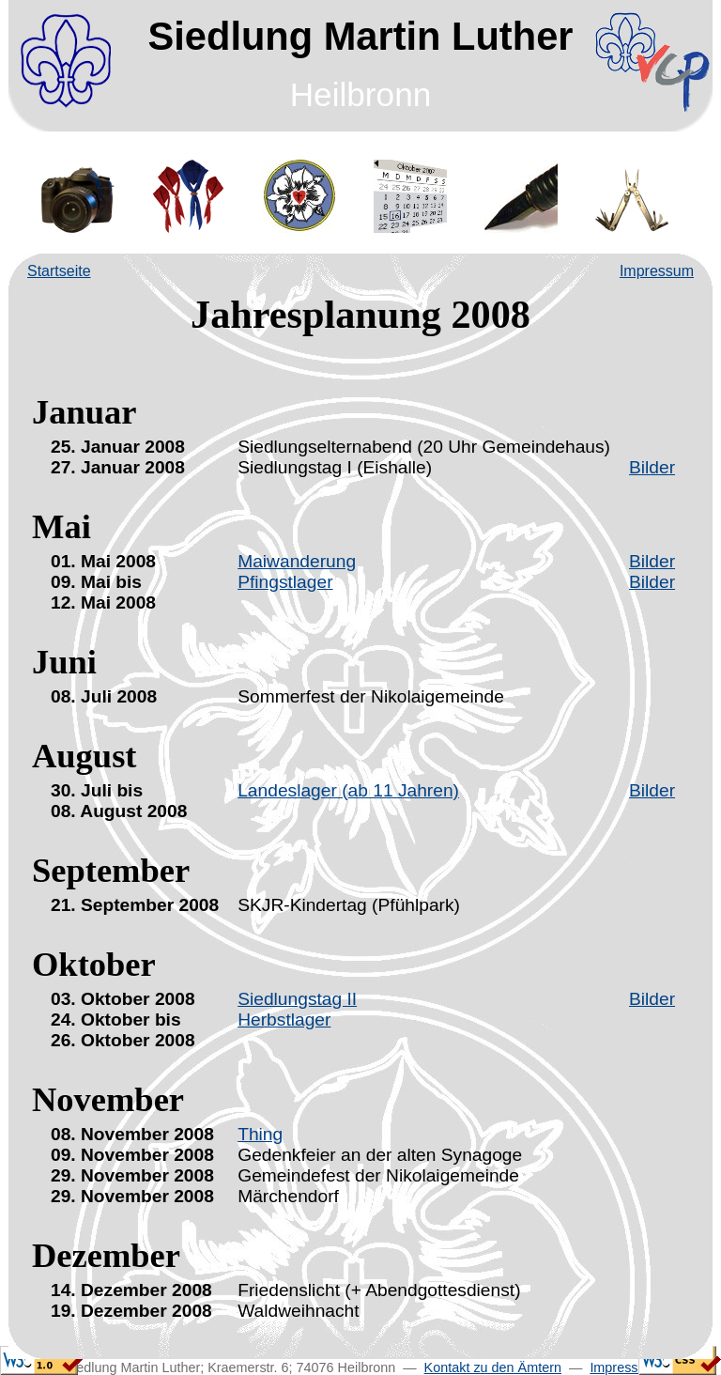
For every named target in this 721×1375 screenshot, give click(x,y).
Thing (260, 1134)
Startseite (59, 271)
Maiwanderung (297, 561)
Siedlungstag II (297, 999)
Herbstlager (284, 1019)
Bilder (652, 467)
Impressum (657, 271)
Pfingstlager (285, 582)
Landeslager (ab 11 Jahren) (348, 790)
